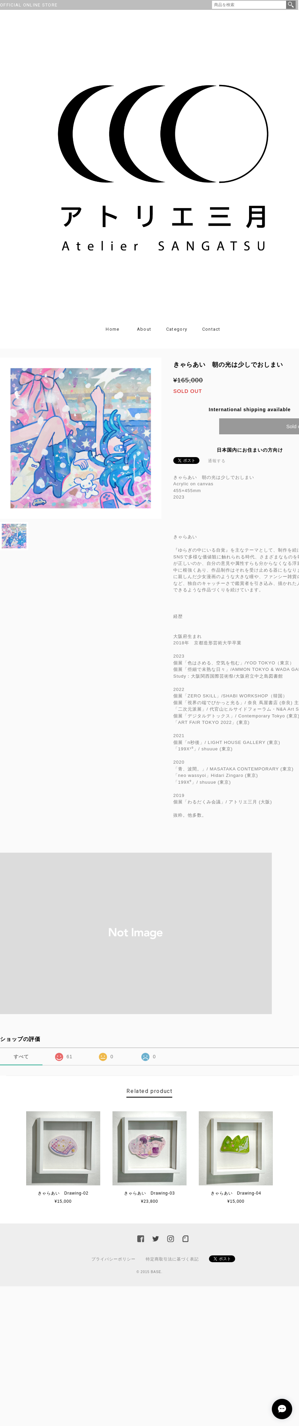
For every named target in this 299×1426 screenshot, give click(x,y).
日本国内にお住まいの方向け (250, 450)
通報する (217, 460)
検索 (291, 5)
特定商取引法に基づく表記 (172, 1259)
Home (112, 329)
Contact (211, 329)
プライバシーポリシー (113, 1259)
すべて (21, 1056)
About (144, 329)
